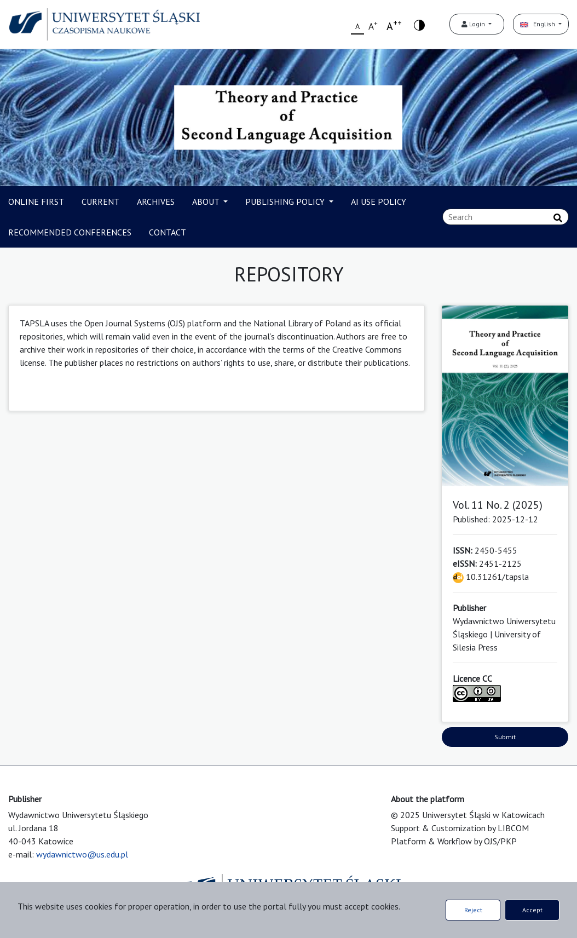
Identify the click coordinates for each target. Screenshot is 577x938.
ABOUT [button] (206, 201)
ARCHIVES (156, 201)
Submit (505, 737)
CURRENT (100, 201)
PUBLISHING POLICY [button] (286, 201)
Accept (532, 910)
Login (474, 24)
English (538, 24)
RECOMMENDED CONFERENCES (69, 232)
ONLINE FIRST (36, 201)
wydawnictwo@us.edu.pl (82, 854)
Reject (473, 910)
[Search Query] (505, 217)
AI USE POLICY (378, 201)
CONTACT (167, 232)
